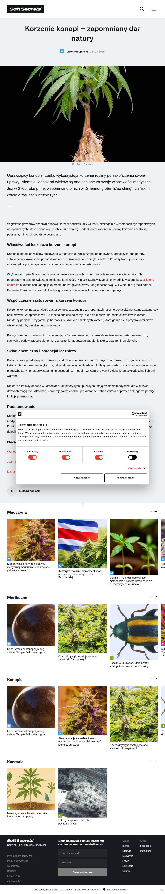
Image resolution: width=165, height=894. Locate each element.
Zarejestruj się (83, 872)
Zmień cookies (14, 881)
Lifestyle (126, 851)
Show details (134, 468)
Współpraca (13, 866)
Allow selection (82, 477)
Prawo (125, 861)
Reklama (11, 871)
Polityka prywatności (18, 861)
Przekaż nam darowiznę (19, 856)
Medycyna (17, 512)
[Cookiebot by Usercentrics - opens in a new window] (134, 414)
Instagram (145, 851)
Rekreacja (127, 866)
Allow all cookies (126, 477)
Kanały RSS (13, 876)
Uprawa (126, 871)
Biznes (125, 846)
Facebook (145, 846)
